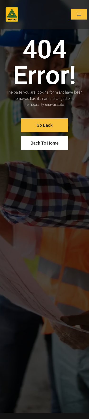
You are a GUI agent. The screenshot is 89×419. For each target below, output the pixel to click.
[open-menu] (79, 14)
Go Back (44, 125)
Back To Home (45, 143)
